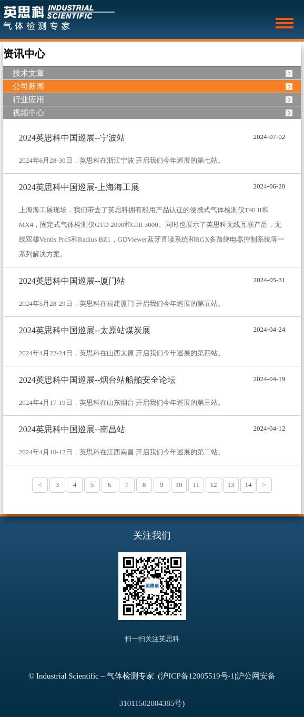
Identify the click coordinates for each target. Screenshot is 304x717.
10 (179, 485)
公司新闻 (28, 86)
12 (213, 485)
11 (196, 485)
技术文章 (28, 73)
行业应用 (28, 99)
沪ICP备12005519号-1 (197, 676)
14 (248, 485)
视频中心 (28, 112)
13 (231, 485)
